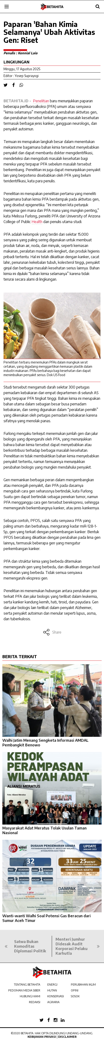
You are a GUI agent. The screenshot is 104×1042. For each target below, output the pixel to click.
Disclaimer (67, 1036)
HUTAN (52, 990)
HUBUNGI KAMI (30, 996)
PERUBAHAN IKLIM (83, 984)
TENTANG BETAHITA (27, 984)
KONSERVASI (55, 996)
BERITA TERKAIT (19, 656)
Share (52, 632)
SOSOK (75, 996)
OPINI (74, 990)
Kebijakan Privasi (42, 1036)
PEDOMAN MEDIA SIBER (24, 990)
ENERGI (52, 984)
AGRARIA (53, 1002)
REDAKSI (34, 1002)
